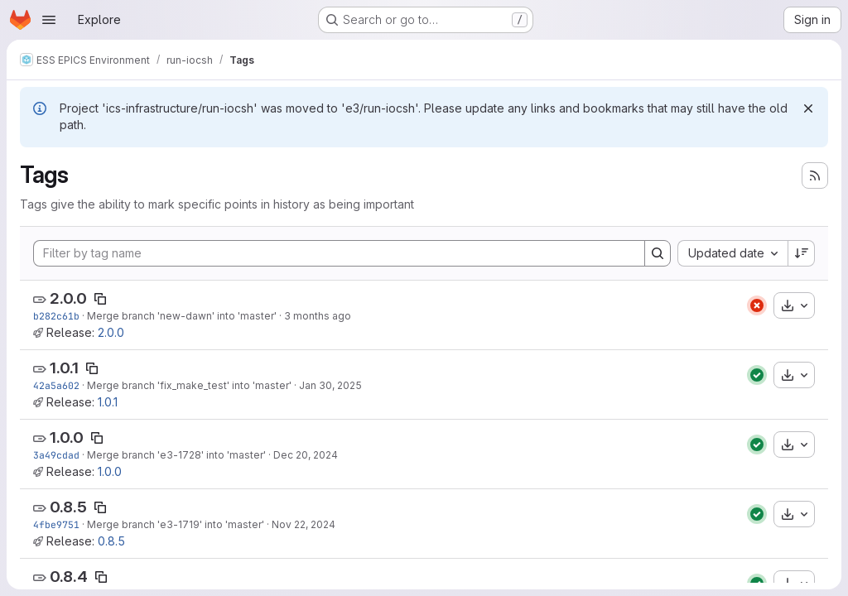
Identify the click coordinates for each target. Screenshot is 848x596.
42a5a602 (56, 385)
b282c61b (56, 316)
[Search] (657, 253)
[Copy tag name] (100, 299)
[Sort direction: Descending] (801, 253)
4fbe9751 (56, 524)
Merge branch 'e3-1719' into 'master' (175, 524)
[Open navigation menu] (49, 20)
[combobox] (732, 253)
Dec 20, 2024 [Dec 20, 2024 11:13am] (305, 455)
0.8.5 (68, 507)
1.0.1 (64, 367)
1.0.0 (67, 437)
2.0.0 (68, 298)
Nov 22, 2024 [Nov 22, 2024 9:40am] (303, 524)
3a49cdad (56, 455)
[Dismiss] (808, 108)
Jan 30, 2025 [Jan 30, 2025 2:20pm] (330, 385)
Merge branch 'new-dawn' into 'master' (182, 316)
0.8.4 (69, 576)
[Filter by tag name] (339, 253)
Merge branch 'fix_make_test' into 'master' (189, 385)
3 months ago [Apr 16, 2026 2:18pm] (317, 316)
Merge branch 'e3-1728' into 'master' (176, 455)
